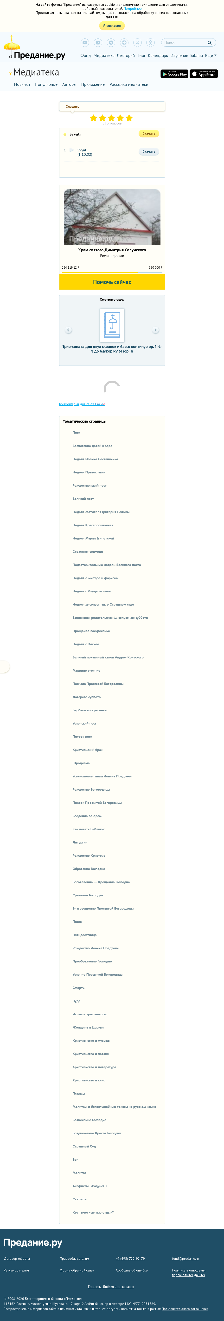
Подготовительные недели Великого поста (107, 564)
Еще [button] (209, 55)
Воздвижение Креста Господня (97, 1133)
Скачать (148, 151)
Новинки (22, 84)
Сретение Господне (88, 895)
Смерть (78, 987)
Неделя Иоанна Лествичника (95, 459)
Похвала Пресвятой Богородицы (98, 683)
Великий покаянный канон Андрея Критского (108, 657)
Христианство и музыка (91, 1040)
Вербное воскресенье (90, 710)
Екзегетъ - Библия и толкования (111, 1286)
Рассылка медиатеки (128, 84)
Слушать (72, 106)
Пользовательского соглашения (185, 1309)
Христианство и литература (94, 1067)
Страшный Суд (84, 1146)
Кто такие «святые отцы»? (93, 1212)
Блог (141, 55)
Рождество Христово (89, 855)
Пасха (77, 921)
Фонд (85, 55)
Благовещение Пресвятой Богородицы (103, 908)
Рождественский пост (90, 485)
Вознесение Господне (89, 1119)
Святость (80, 1199)
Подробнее (133, 8)
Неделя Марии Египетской (93, 538)
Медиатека (104, 55)
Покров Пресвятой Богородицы (97, 802)
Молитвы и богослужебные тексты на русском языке (114, 1106)
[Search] (188, 42)
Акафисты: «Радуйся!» (90, 1186)
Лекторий (126, 55)
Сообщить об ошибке (132, 1270)
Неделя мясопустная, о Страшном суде (103, 604)
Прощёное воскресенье (91, 630)
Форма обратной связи (77, 1270)
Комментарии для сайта (82, 404)
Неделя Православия (89, 472)
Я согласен (112, 25)
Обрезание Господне (89, 868)
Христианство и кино (89, 1080)
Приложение (93, 84)
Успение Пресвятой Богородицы (98, 974)
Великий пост (83, 498)
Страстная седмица (88, 551)
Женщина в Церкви (88, 1027)
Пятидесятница (84, 934)
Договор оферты (17, 1258)
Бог (75, 1159)
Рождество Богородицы (91, 789)
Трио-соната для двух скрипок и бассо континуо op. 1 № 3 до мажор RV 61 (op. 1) (112, 348)
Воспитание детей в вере (92, 445)
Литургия (80, 842)
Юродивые (81, 763)
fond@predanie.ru (185, 1258)
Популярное (46, 84)
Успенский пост (84, 723)
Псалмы (79, 1093)
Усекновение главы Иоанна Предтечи (102, 776)
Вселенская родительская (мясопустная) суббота (110, 617)
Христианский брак (87, 749)
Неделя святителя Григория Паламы (101, 511)
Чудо (76, 1001)
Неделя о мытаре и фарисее (95, 578)
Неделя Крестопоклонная (93, 525)
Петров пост (82, 736)
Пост (76, 432)
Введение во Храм (87, 815)
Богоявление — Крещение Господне (101, 882)
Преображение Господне (92, 961)
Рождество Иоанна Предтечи (96, 948)
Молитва (79, 1172)
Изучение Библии (186, 55)
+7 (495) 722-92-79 (130, 1258)
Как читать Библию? (88, 829)
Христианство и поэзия (91, 1053)
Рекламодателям (16, 1270)
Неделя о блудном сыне (92, 591)
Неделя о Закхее (86, 644)
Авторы (69, 84)
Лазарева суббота (87, 697)
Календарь (158, 55)
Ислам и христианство (90, 1014)
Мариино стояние (86, 670)
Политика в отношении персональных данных (188, 1272)
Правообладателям (74, 1258)
